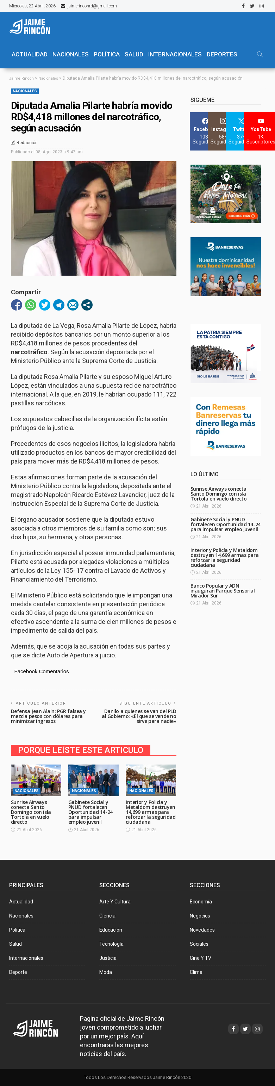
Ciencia (107, 915)
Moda (105, 972)
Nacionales (25, 90)
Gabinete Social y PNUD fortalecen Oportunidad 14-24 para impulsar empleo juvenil (90, 811)
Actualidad (21, 901)
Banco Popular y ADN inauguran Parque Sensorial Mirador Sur (222, 590)
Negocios (200, 915)
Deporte (18, 972)
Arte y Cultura (115, 901)
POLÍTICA (107, 54)
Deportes (222, 54)
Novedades (202, 929)
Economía (201, 901)
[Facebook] (205, 131)
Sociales (199, 943)
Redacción (27, 142)
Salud (15, 943)
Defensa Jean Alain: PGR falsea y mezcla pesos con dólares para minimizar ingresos (48, 715)
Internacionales (175, 54)
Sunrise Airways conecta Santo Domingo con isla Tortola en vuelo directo (31, 811)
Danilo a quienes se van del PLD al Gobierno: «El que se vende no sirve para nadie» (139, 715)
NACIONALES (70, 54)
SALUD (134, 54)
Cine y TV (200, 958)
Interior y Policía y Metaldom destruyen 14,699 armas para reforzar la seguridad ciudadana (150, 811)
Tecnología (111, 943)
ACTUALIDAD (30, 54)
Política (17, 929)
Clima (196, 972)
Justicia (108, 958)
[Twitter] (241, 131)
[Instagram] (223, 131)
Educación (110, 929)
